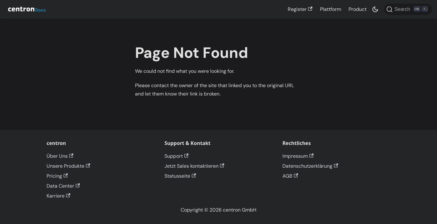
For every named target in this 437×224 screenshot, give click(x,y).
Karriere (58, 196)
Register (300, 9)
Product (358, 9)
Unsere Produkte (68, 166)
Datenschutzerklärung (310, 166)
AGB (290, 176)
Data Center (63, 186)
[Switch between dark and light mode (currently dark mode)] (375, 9)
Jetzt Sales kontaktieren (194, 166)
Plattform (330, 9)
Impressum (297, 156)
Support (176, 156)
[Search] (408, 9)
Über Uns (60, 156)
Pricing (57, 176)
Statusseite (180, 176)
